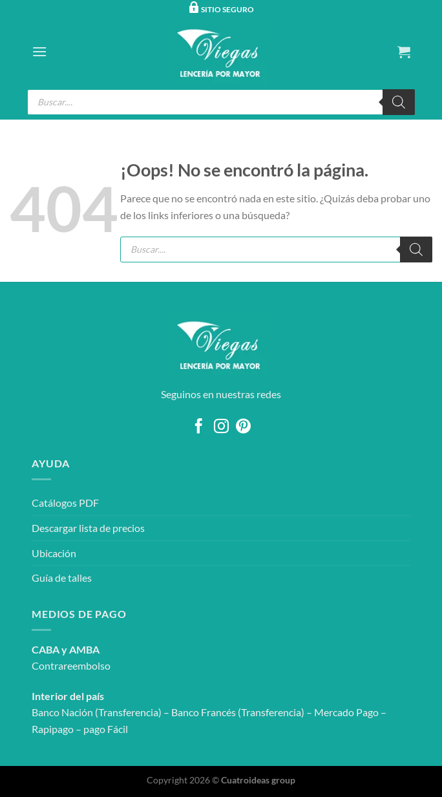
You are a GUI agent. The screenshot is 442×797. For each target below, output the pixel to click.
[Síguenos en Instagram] (220, 427)
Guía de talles (62, 577)
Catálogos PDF (65, 502)
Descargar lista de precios (88, 528)
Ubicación (54, 553)
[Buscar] (399, 102)
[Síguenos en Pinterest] (243, 427)
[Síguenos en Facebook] (198, 427)
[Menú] (39, 51)
